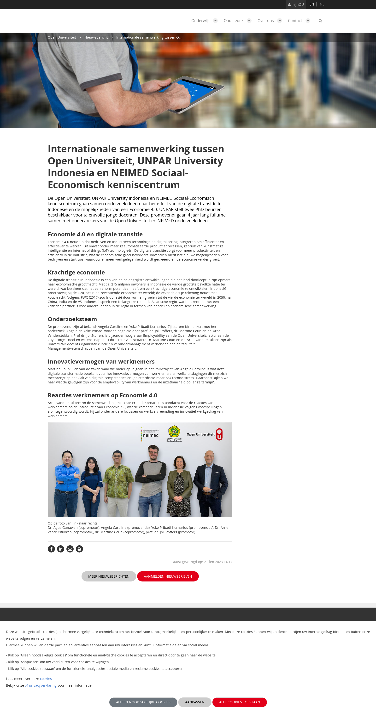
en (312, 4)
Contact (300, 20)
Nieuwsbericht (96, 37)
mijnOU (296, 4)
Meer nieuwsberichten (108, 576)
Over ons (271, 20)
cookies (46, 678)
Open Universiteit (62, 37)
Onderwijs (205, 20)
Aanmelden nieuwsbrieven (168, 576)
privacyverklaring (43, 685)
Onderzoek (239, 20)
